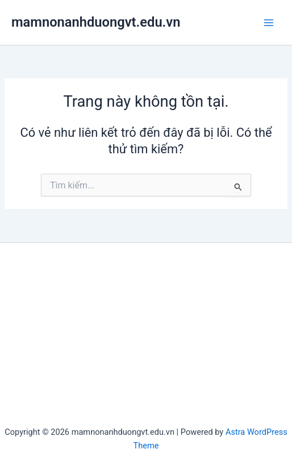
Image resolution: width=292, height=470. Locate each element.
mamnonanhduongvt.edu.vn (95, 22)
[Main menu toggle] (269, 23)
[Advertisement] (146, 339)
